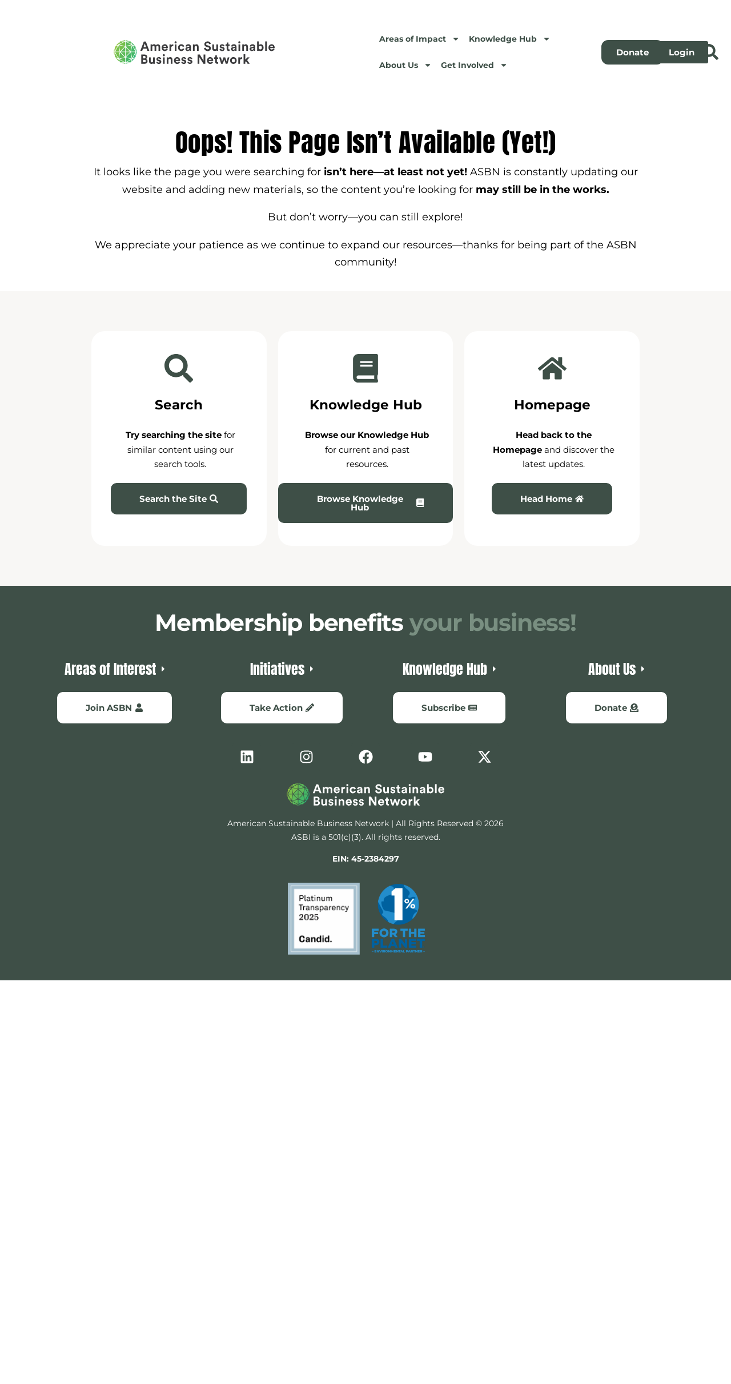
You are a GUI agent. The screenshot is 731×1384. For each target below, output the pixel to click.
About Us (405, 65)
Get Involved (474, 65)
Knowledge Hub (510, 39)
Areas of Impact (419, 39)
